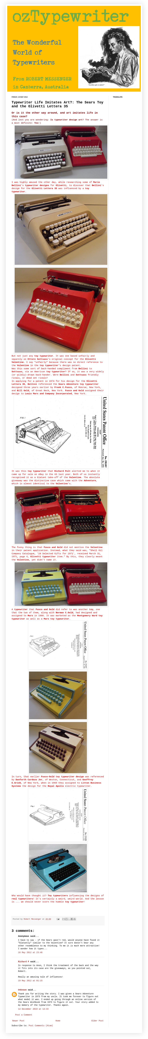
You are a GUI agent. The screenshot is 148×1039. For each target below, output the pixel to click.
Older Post (97, 1021)
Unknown (22, 990)
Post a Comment (23, 1015)
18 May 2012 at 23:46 (30, 952)
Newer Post (18, 1021)
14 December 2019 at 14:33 (33, 1009)
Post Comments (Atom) (41, 1025)
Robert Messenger (33, 919)
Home (57, 1021)
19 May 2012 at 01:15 (30, 981)
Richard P (23, 961)
